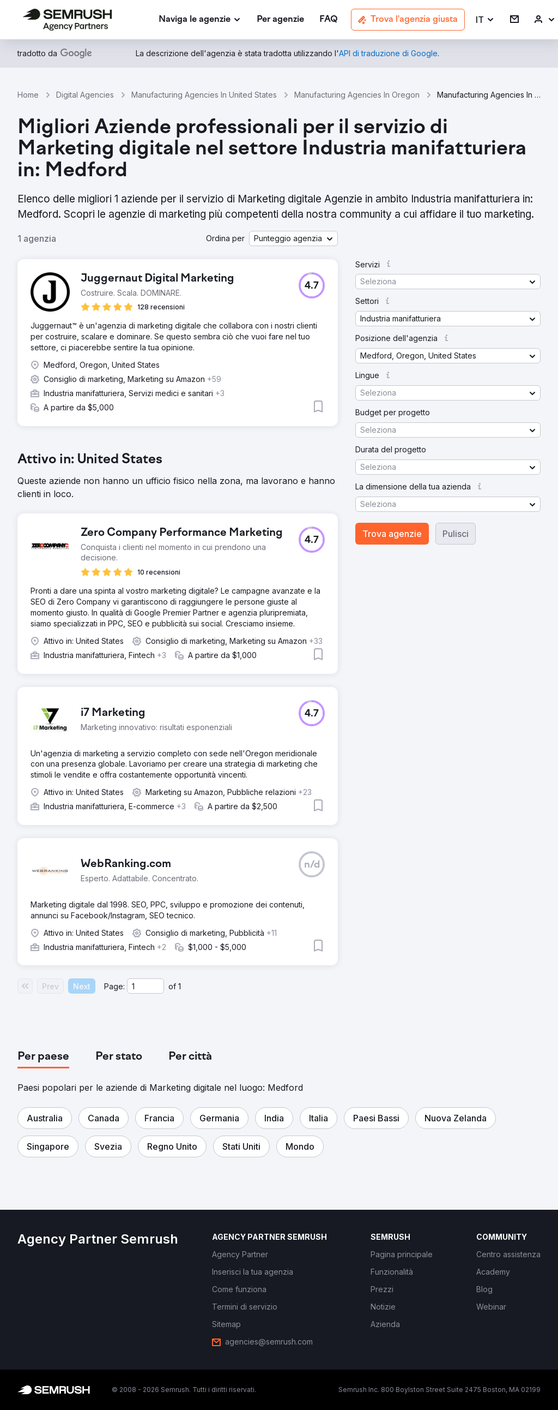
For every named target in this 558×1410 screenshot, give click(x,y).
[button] (485, 20)
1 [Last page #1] (179, 986)
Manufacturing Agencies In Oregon (357, 94)
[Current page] (145, 986)
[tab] (43, 1057)
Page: (114, 986)
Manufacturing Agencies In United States (204, 94)
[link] (280, 20)
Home (28, 94)
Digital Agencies (85, 94)
